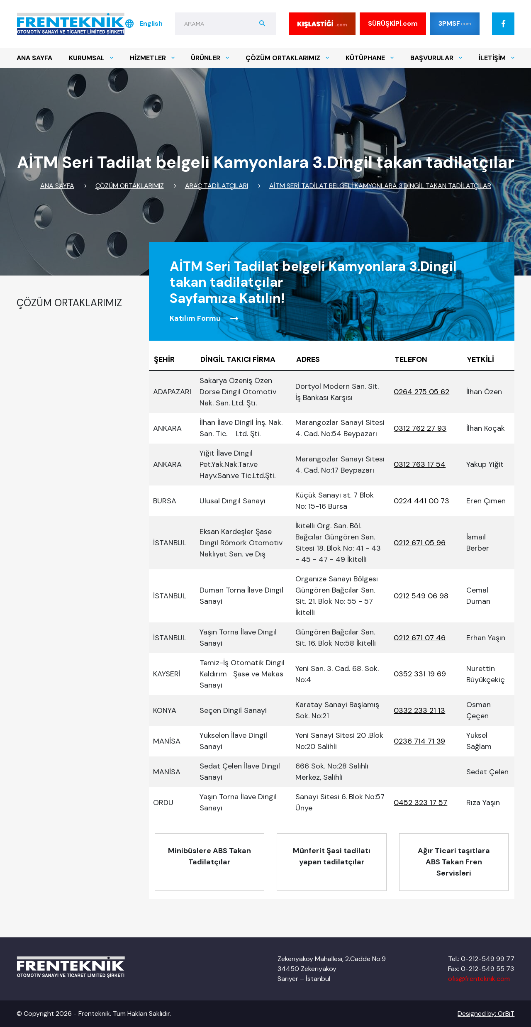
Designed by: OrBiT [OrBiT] (486, 1013)
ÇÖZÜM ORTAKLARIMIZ (287, 58)
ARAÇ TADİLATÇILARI (216, 185)
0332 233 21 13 (419, 710)
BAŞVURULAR (436, 58)
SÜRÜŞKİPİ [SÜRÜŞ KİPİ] (393, 24)
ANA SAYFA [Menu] (34, 58)
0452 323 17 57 (420, 802)
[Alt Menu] (209, 862)
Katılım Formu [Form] (204, 318)
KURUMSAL (91, 58)
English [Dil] (143, 24)
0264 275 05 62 (421, 392)
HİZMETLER (152, 58)
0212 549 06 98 (421, 596)
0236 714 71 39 (419, 741)
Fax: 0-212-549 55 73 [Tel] (481, 968)
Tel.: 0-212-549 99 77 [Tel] (481, 958)
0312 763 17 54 (420, 464)
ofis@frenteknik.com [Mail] (479, 978)
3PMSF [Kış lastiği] (454, 23)
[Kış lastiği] (322, 23)
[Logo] (70, 23)
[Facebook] (503, 23)
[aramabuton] (262, 23)
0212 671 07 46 (420, 638)
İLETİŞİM (496, 58)
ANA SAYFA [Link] (57, 185)
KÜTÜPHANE (370, 58)
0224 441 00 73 (421, 501)
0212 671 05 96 (420, 543)
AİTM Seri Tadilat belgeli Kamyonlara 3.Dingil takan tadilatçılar (380, 185)
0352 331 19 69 (420, 674)
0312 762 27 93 (420, 428)
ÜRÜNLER (210, 58)
